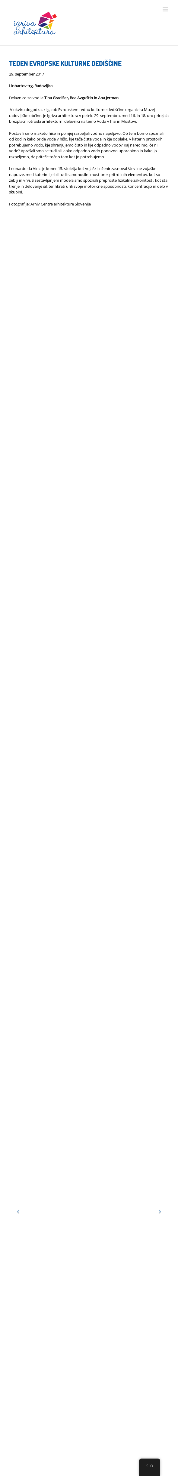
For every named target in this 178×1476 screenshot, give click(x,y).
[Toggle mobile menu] (166, 9)
